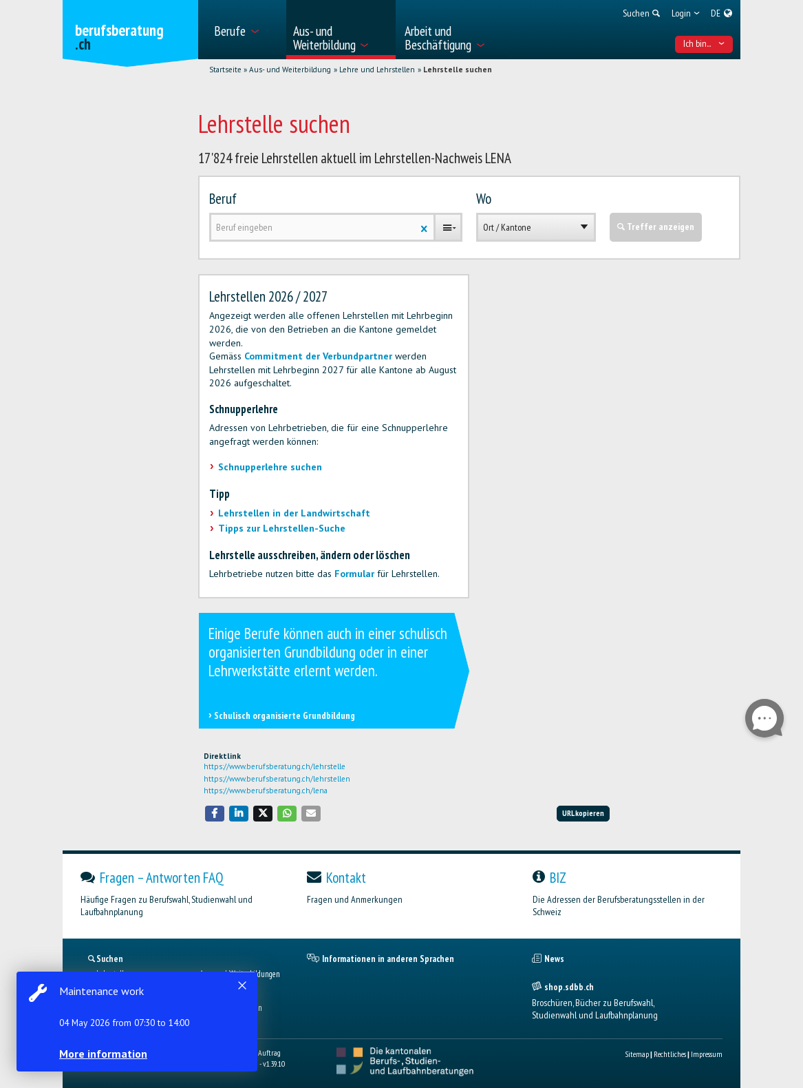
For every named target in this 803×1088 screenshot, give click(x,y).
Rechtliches (670, 1054)
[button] (214, 814)
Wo (483, 199)
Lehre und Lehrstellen (377, 69)
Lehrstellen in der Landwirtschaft (294, 513)
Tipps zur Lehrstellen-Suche (281, 528)
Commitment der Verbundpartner (318, 356)
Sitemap (637, 1054)
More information (103, 1053)
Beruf (223, 199)
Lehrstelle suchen (457, 69)
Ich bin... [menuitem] (704, 43)
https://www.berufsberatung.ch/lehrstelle (274, 766)
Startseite (225, 69)
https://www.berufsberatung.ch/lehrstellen (277, 779)
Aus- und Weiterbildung (290, 69)
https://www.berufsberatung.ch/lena (266, 790)
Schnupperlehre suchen (270, 467)
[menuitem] (245, 29)
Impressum (706, 1054)
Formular (354, 573)
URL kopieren (583, 813)
